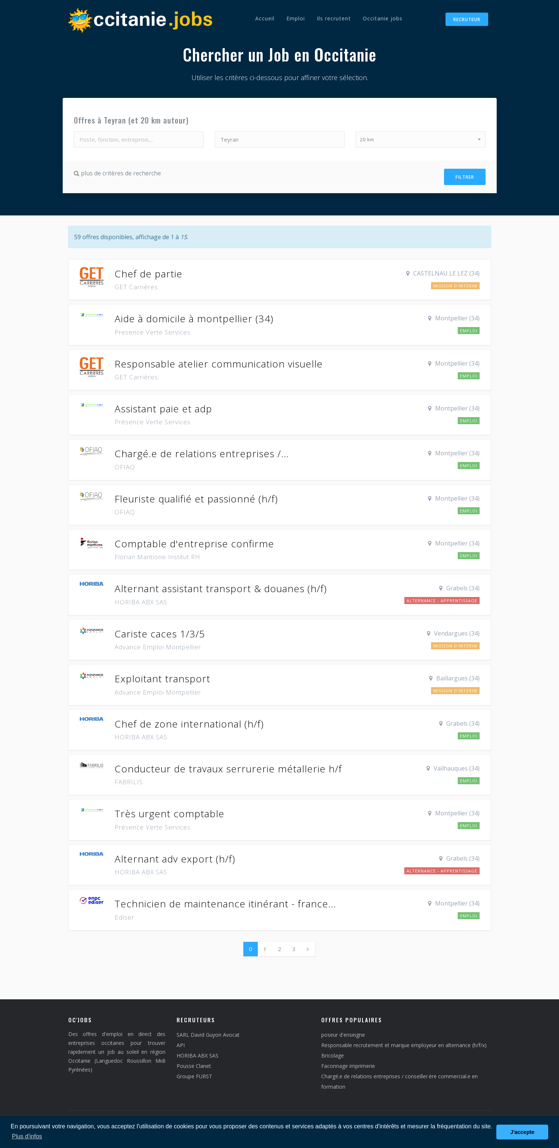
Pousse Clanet (194, 1064)
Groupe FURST (194, 1074)
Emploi (295, 18)
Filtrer (465, 176)
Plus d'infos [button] (27, 1136)
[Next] (307, 947)
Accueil (264, 18)
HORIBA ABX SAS (197, 1054)
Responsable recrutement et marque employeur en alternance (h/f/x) (404, 1043)
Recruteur (466, 19)
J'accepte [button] (522, 1132)
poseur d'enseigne (343, 1033)
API (181, 1043)
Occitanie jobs (382, 18)
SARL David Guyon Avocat (208, 1033)
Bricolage (332, 1054)
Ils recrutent (334, 18)
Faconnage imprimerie (348, 1064)
